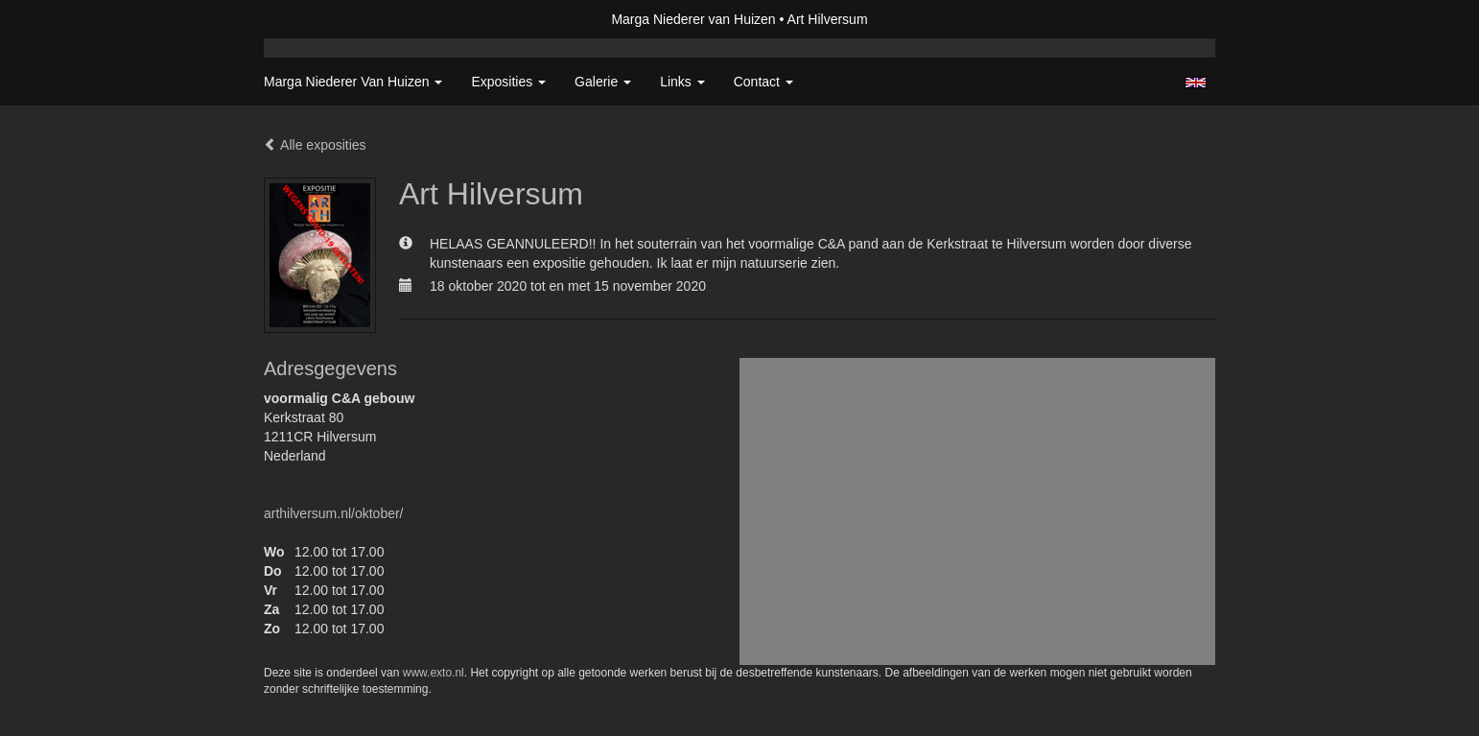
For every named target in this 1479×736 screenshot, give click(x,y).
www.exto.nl (433, 672)
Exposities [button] (508, 81)
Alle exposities (315, 145)
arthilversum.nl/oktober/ (334, 513)
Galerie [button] (603, 81)
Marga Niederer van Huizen (693, 19)
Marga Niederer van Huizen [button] (353, 81)
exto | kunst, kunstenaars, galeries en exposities (318, 19)
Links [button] (682, 81)
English (1196, 82)
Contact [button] (763, 81)
